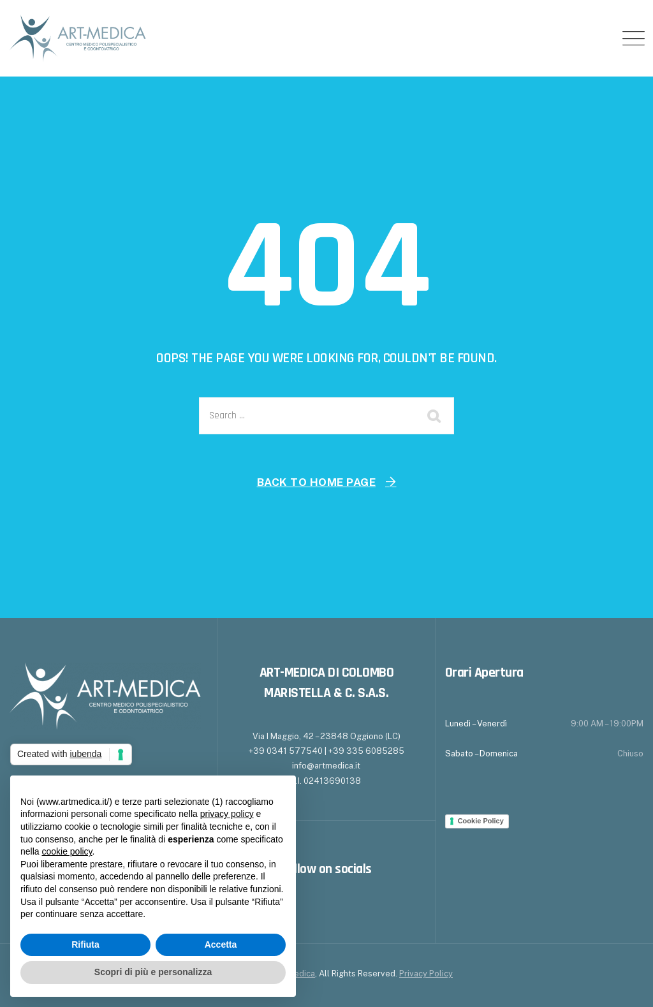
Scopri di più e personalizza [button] (153, 972)
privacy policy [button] (227, 814)
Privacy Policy (426, 973)
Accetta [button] (221, 944)
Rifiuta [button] (85, 944)
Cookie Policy (481, 821)
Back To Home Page (316, 482)
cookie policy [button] (66, 851)
